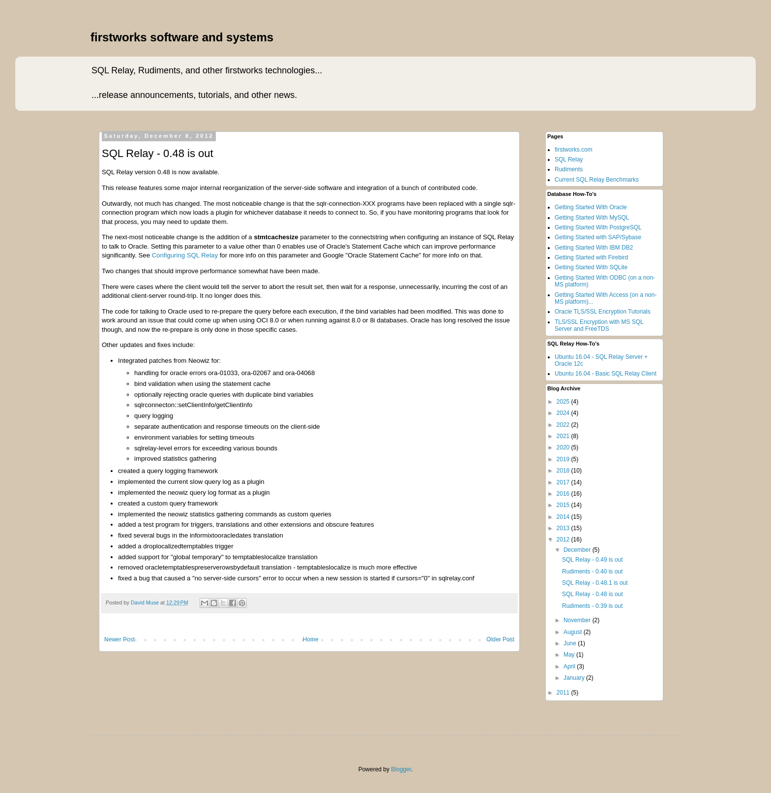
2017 (564, 482)
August (573, 632)
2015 (564, 505)
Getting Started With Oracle (591, 207)
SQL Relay (569, 159)
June (570, 643)
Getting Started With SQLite (591, 267)
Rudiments (569, 169)
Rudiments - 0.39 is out (592, 606)
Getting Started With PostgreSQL (598, 227)
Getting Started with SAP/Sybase (598, 237)
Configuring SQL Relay (185, 255)
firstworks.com (574, 149)
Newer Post (119, 639)
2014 (564, 516)
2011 (564, 692)
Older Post (500, 639)
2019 (564, 459)
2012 (564, 539)
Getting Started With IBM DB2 (594, 247)
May (569, 654)
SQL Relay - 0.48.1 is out (595, 582)
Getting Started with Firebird (591, 257)
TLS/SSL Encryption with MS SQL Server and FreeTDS (599, 325)
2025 (564, 401)
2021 (564, 436)
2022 (564, 424)
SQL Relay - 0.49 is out (592, 559)
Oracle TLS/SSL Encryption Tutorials (603, 311)
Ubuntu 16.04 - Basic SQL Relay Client (605, 373)
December (578, 549)
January (574, 677)
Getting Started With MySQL (592, 217)
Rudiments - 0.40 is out (592, 571)
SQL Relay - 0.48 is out (592, 594)
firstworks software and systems (181, 37)
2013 (564, 528)
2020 (564, 447)
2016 (564, 493)
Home (311, 639)
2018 (564, 470)
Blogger (401, 769)
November (578, 620)
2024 (564, 413)
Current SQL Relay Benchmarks (597, 179)
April (570, 666)
